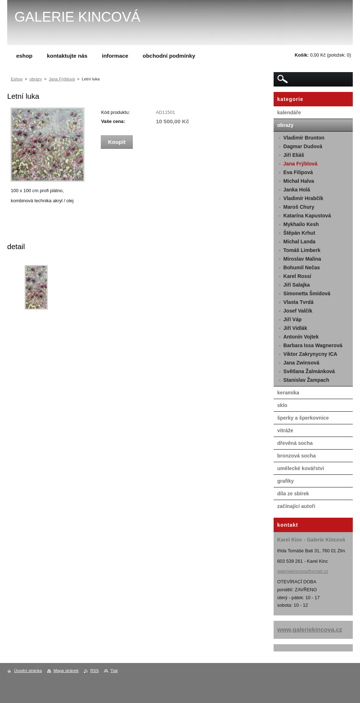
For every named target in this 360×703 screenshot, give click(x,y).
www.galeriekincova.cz (309, 629)
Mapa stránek (66, 670)
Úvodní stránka (28, 670)
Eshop (17, 79)
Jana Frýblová (62, 79)
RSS (94, 670)
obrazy (36, 79)
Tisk (114, 670)
